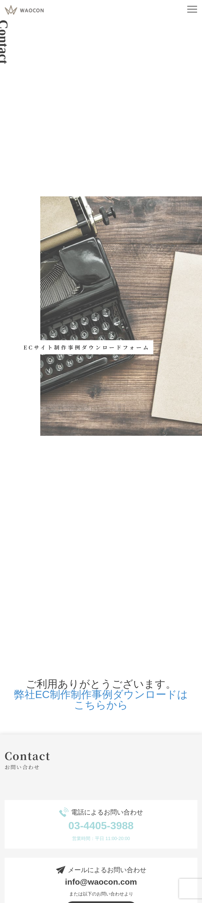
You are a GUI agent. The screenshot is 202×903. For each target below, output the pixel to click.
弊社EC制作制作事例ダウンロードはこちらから (101, 700)
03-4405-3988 (101, 826)
